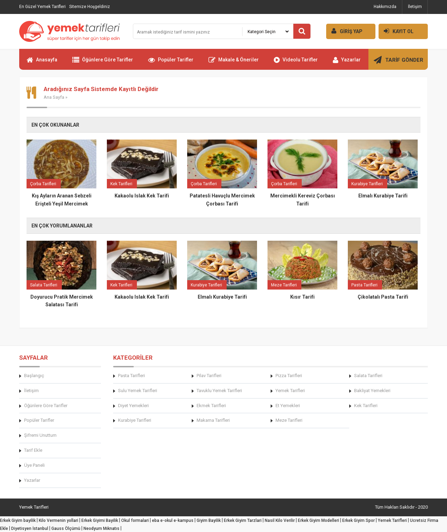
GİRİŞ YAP (344, 31)
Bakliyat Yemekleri (372, 390)
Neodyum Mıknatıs (101, 528)
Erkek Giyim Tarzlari (243, 520)
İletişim (415, 6)
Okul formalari (135, 520)
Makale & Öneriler (233, 63)
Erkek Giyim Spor (358, 520)
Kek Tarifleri (366, 405)
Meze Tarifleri (289, 420)
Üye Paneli (34, 465)
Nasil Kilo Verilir (280, 520)
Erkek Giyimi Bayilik (99, 520)
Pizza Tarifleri (289, 375)
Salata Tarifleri (368, 375)
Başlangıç (34, 375)
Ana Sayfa (54, 97)
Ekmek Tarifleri (211, 405)
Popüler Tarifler (170, 63)
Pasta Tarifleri (131, 375)
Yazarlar (347, 63)
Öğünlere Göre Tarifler (102, 63)
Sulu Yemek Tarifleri (137, 390)
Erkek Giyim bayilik (18, 520)
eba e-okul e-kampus (172, 520)
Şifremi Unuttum (40, 435)
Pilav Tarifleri (209, 375)
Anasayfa (42, 63)
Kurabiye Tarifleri (134, 420)
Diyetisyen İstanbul (29, 528)
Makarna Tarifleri (213, 420)
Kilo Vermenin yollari (58, 520)
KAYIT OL (396, 31)
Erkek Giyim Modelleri (318, 520)
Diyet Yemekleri (133, 405)
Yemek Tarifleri (290, 390)
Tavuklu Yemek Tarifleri (219, 390)
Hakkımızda (385, 6)
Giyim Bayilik (209, 520)
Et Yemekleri (288, 405)
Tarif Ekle (33, 450)
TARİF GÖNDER (398, 63)
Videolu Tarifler (296, 63)
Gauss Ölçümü (65, 528)
